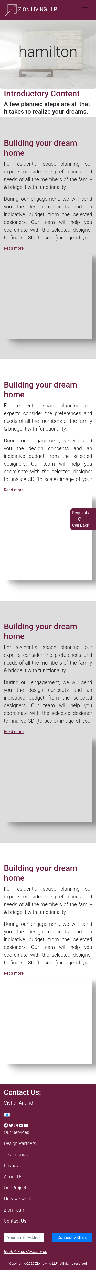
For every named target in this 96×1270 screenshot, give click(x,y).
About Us (13, 1176)
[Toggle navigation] (85, 10)
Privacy (11, 1165)
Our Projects (16, 1187)
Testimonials (17, 1154)
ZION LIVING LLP (30, 9)
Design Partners (20, 1143)
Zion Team (14, 1210)
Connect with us (72, 1237)
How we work (17, 1198)
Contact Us (15, 1221)
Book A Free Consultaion (25, 1251)
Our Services (16, 1132)
